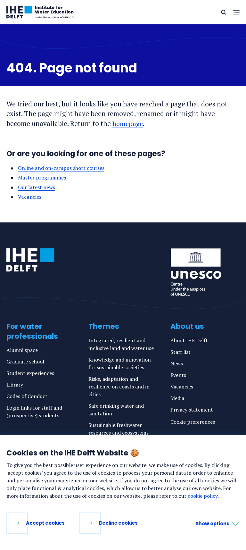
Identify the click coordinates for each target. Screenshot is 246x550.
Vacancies (30, 196)
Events (178, 375)
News (176, 363)
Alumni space (22, 350)
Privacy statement (191, 409)
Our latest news (37, 187)
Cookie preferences (192, 422)
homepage (128, 123)
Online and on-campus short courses (63, 167)
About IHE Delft (189, 340)
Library (14, 384)
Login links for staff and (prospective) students (34, 411)
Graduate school (25, 361)
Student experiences (30, 373)
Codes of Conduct (26, 396)
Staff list (180, 351)
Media (177, 398)
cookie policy (202, 495)
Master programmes (43, 177)
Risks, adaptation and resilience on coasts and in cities (119, 386)
